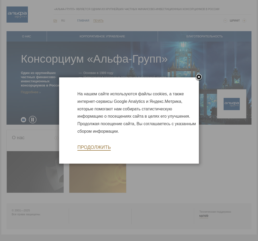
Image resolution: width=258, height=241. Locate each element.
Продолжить (94, 147)
